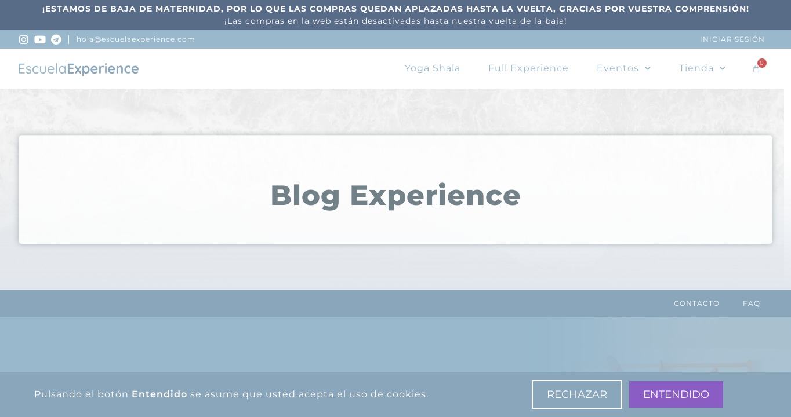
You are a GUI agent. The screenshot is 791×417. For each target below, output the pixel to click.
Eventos (624, 68)
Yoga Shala (432, 68)
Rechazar (577, 394)
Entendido (676, 394)
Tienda (702, 68)
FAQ (751, 303)
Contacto (697, 303)
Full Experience (528, 68)
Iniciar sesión (732, 39)
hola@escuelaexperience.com (136, 39)
